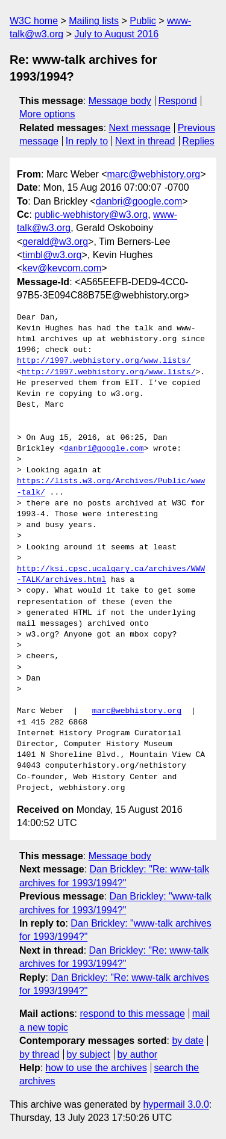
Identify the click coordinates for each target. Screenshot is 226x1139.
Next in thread (145, 141)
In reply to (87, 141)
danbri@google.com (139, 201)
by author (137, 1054)
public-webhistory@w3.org (91, 214)
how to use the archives (96, 1068)
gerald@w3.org (55, 241)
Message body (120, 101)
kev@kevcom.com (61, 268)
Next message (140, 128)
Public (143, 21)
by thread (39, 1054)
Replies (198, 141)
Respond (178, 101)
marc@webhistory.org (154, 174)
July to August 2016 (116, 34)
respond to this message (132, 1013)
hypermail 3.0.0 (176, 1104)
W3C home (34, 21)
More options (47, 114)
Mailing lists (94, 21)
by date (187, 1041)
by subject (88, 1054)
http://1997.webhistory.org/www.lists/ (104, 361)
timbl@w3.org (51, 255)
